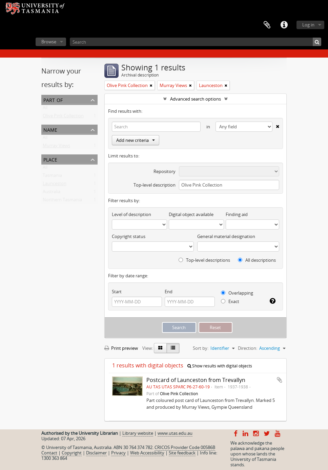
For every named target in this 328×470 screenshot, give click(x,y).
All (45, 109)
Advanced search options (195, 99)
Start (117, 292)
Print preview (121, 348)
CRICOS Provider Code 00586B (185, 447)
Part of (53, 99)
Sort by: (200, 348)
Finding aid (237, 214)
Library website (137, 433)
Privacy (118, 453)
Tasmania (52, 177)
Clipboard (267, 25)
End (168, 292)
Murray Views (56, 147)
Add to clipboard (279, 380)
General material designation (226, 236)
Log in (308, 25)
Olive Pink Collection (63, 117)
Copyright (72, 453)
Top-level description (155, 185)
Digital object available (191, 214)
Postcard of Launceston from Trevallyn (195, 380)
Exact (230, 301)
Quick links (283, 25)
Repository (164, 171)
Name (50, 129)
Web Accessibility (147, 453)
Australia (51, 193)
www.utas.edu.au (175, 433)
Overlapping (237, 293)
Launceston (54, 185)
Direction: (247, 348)
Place (50, 159)
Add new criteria (135, 140)
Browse (48, 42)
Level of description (131, 214)
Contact (49, 453)
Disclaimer (96, 453)
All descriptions (257, 260)
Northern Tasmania (62, 201)
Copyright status (128, 236)
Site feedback (182, 453)
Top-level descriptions (204, 260)
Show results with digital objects (219, 366)
